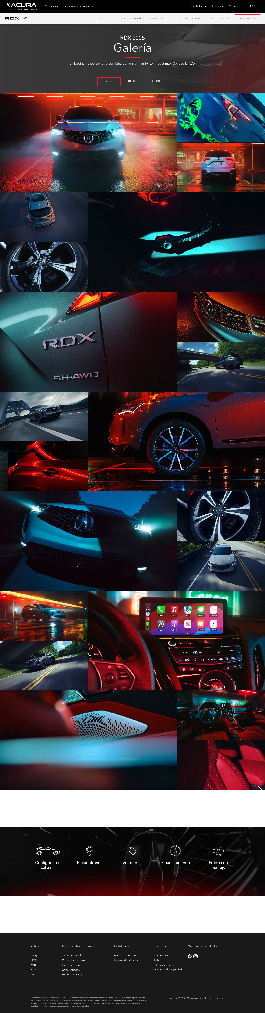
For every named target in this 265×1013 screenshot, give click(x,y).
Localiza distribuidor (126, 960)
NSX (33, 974)
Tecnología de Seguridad (188, 19)
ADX (33, 970)
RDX (33, 960)
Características (158, 19)
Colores (121, 19)
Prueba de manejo (72, 974)
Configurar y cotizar (73, 960)
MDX (34, 965)
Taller (157, 960)
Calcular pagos (71, 970)
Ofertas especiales (72, 955)
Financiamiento (71, 965)
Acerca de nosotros (125, 955)
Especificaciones (220, 19)
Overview (104, 19)
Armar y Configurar (247, 19)
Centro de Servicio (165, 955)
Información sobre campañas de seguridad (168, 967)
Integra (35, 955)
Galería (138, 19)
